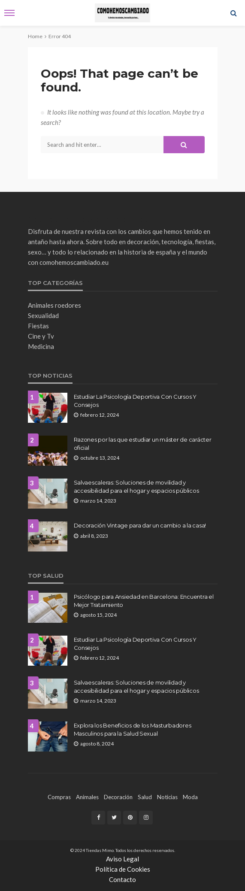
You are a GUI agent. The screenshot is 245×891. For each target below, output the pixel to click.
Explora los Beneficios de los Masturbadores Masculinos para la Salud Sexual (132, 729)
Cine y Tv (41, 336)
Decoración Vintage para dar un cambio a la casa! (140, 525)
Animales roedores (54, 305)
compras (59, 797)
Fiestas (38, 326)
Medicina (41, 346)
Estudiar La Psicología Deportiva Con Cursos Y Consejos (135, 400)
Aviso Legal (122, 859)
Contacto (122, 879)
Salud (145, 797)
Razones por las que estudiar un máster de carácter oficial (143, 443)
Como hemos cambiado (87, 219)
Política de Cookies (122, 869)
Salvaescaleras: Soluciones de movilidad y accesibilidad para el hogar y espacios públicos (136, 486)
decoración (118, 797)
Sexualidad (43, 315)
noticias (167, 797)
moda (190, 797)
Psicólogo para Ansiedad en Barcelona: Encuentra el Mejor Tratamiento (144, 600)
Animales (87, 797)
